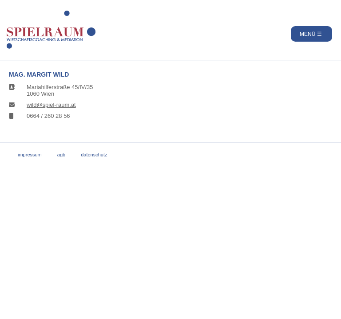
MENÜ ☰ (311, 34)
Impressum (30, 154)
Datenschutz (94, 154)
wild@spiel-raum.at (51, 104)
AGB (61, 154)
